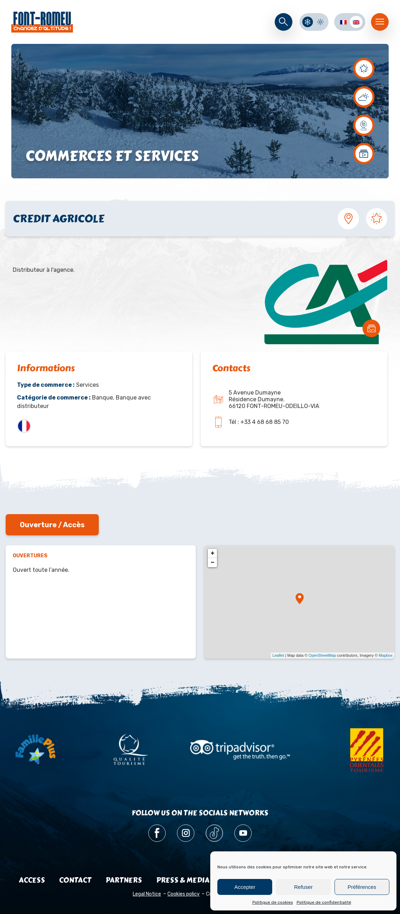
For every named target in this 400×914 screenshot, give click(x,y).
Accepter (244, 887)
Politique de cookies (272, 902)
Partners (123, 880)
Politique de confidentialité (324, 902)
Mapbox (386, 655)
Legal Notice (147, 894)
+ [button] (213, 553)
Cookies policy (183, 894)
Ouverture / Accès (52, 525)
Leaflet (278, 655)
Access (32, 880)
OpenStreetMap (322, 655)
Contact (75, 880)
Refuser (303, 887)
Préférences (362, 887)
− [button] (213, 562)
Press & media (183, 880)
